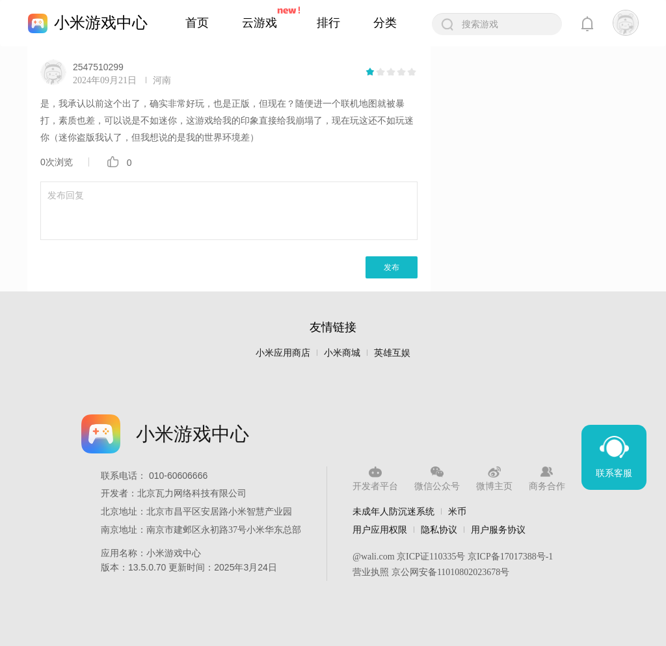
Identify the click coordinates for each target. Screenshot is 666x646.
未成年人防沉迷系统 (393, 511)
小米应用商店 (283, 353)
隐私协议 (439, 529)
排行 (328, 22)
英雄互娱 (392, 353)
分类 (385, 22)
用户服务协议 (498, 529)
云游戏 (259, 22)
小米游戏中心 (101, 22)
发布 (391, 267)
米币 (457, 511)
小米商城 (342, 353)
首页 (197, 22)
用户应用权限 (380, 529)
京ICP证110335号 (431, 556)
